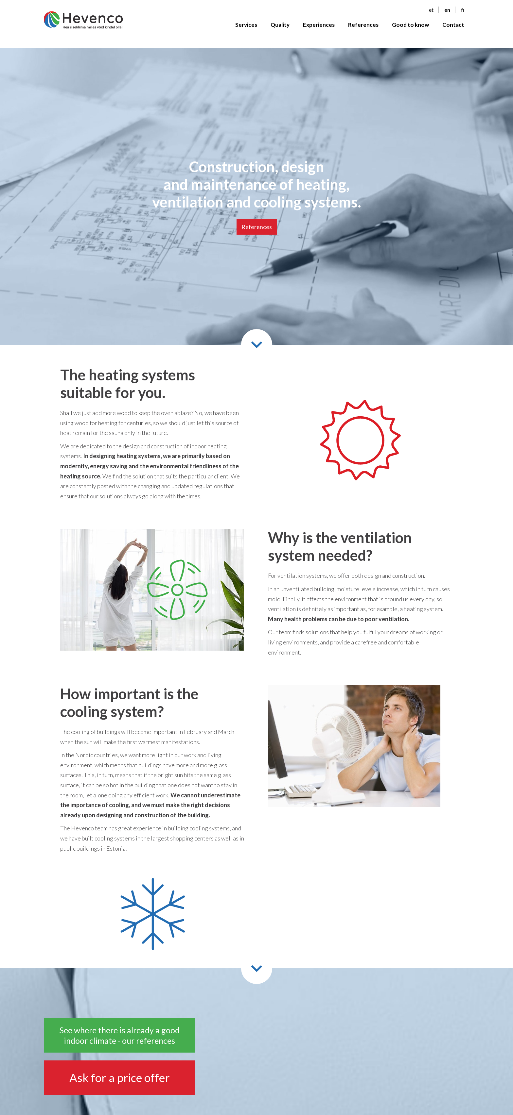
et (431, 10)
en (447, 10)
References (363, 25)
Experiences (319, 25)
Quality (280, 25)
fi (462, 10)
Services (246, 25)
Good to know (410, 25)
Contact (453, 25)
